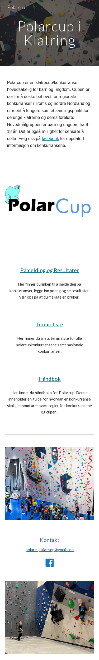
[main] (49, 33)
